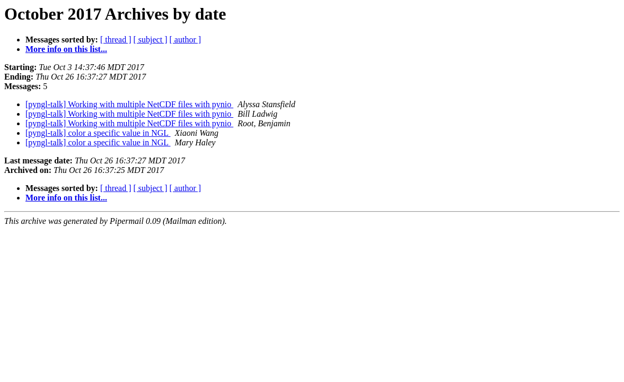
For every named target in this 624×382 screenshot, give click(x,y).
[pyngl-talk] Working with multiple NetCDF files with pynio (129, 104)
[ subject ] (151, 39)
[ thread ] (115, 39)
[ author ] (185, 39)
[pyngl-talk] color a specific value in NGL (98, 132)
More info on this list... (66, 49)
